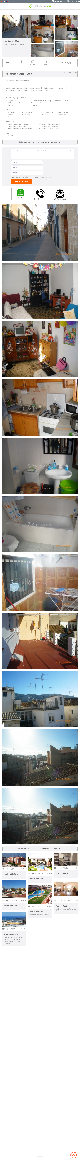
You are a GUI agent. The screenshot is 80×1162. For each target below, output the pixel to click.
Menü (3, 6)
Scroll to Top (73, 1155)
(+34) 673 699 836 (74, 1)
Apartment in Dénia (11, 874)
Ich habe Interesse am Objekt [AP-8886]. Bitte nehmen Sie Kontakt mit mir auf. (42, 154)
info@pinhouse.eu (59, 1)
